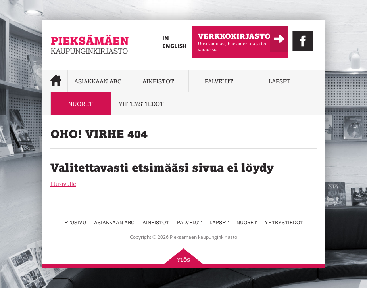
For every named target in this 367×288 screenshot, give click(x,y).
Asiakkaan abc (97, 81)
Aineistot (158, 81)
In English (174, 42)
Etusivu (75, 222)
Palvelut (219, 81)
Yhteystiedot (141, 103)
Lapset (279, 81)
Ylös (183, 260)
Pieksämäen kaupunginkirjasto (74, 65)
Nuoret (80, 103)
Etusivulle (63, 184)
